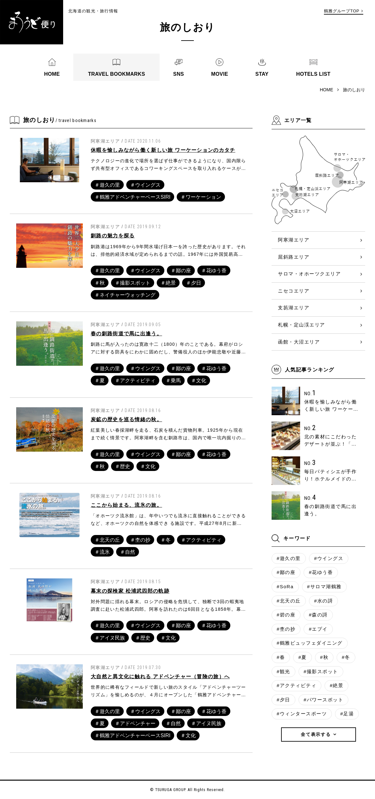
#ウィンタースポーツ (302, 713)
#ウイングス (328, 558)
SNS (178, 74)
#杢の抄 (286, 629)
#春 (281, 657)
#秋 (324, 657)
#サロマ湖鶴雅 (324, 586)
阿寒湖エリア (293, 239)
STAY (262, 74)
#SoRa (285, 586)
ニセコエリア (293, 290)
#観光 (283, 671)
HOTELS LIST (313, 74)
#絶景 (336, 685)
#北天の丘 (289, 600)
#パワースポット (323, 699)
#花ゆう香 (321, 572)
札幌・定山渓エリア (301, 324)
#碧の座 (286, 614)
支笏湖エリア (293, 307)
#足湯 (347, 713)
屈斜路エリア (293, 257)
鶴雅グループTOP (341, 11)
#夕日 (283, 699)
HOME (52, 74)
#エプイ (318, 629)
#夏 (302, 657)
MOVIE (219, 74)
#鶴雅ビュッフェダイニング (310, 643)
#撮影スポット (321, 671)
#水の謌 (323, 600)
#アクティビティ (296, 685)
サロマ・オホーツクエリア (309, 273)
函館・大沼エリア (299, 342)
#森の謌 (318, 614)
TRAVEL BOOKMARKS (116, 74)
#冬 (346, 657)
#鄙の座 (286, 572)
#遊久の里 (289, 558)
